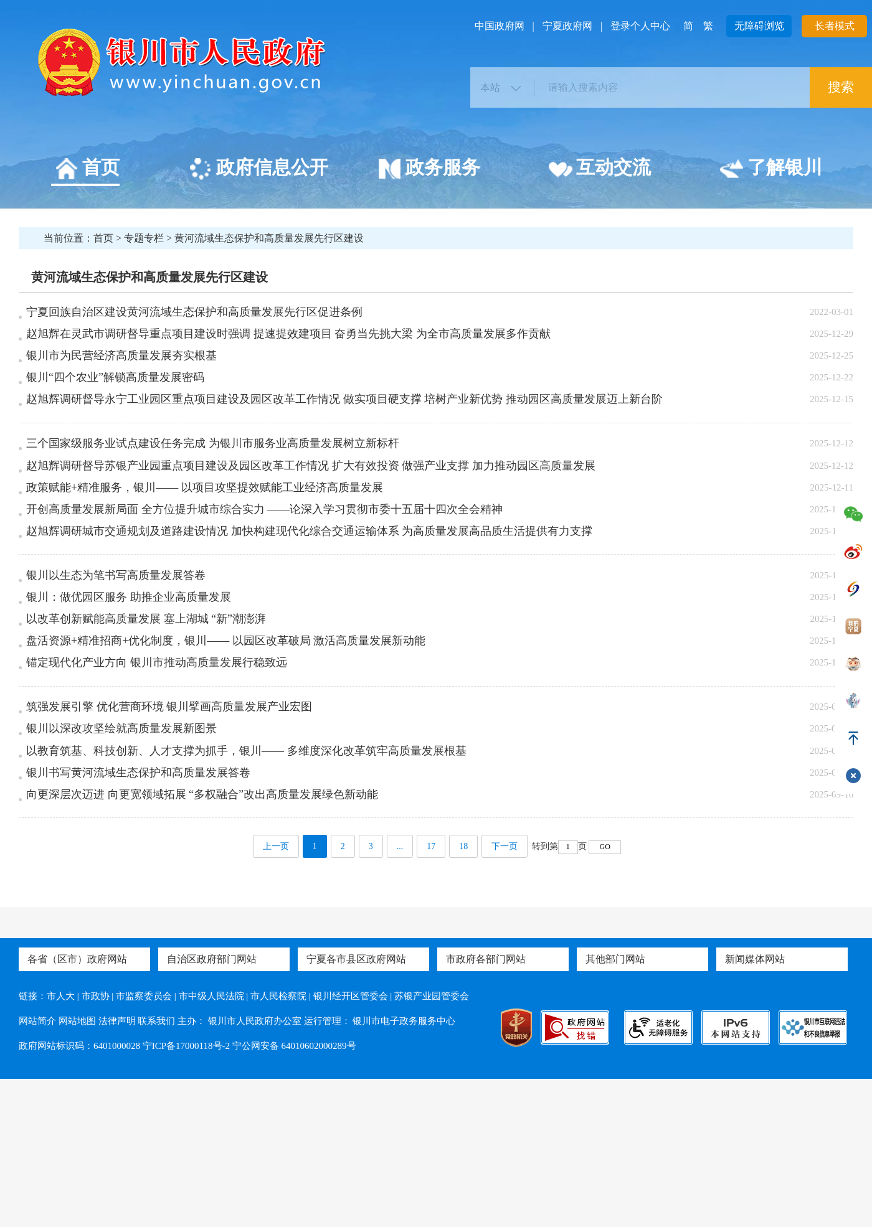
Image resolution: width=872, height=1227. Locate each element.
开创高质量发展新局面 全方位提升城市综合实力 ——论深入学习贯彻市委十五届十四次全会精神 (264, 568)
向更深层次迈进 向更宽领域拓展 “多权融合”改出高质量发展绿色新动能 (202, 933)
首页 (87, 169)
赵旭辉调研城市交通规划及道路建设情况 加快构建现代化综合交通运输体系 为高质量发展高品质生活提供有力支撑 (309, 596)
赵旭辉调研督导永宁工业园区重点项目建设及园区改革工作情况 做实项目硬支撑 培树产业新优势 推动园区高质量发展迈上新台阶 (344, 427)
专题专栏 (144, 238)
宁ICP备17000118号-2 (186, 1194)
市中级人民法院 (211, 1144)
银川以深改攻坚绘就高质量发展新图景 (121, 849)
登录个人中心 (640, 26)
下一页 (504, 994)
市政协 (96, 1144)
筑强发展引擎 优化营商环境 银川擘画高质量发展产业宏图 (169, 821)
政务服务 (428, 169)
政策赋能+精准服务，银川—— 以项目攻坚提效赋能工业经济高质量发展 (204, 540)
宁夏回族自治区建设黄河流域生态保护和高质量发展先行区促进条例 (194, 315)
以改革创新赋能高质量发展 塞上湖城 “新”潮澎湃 (146, 708)
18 (463, 994)
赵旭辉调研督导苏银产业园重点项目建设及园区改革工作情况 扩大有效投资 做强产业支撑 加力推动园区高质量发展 (310, 511)
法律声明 (117, 1169)
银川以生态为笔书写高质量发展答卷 (116, 652)
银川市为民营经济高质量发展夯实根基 (121, 371)
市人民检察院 (278, 1144)
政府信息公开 (258, 169)
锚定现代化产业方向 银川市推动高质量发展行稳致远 (156, 764)
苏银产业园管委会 (431, 1144)
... (400, 994)
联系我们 (156, 1169)
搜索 (841, 87)
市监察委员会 (144, 1144)
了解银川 (770, 169)
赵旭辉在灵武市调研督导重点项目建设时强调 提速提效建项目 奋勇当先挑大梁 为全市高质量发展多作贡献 (288, 343)
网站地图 (77, 1169)
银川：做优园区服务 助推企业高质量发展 (128, 680)
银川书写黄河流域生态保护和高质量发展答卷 (138, 905)
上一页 (276, 994)
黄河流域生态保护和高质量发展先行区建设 (269, 238)
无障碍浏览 (759, 26)
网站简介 (37, 1169)
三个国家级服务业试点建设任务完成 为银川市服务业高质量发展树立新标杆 (212, 483)
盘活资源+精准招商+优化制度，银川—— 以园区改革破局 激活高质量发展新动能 (225, 736)
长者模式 (835, 26)
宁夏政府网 (567, 26)
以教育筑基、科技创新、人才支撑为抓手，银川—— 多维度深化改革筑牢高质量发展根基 (246, 877)
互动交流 (599, 169)
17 (431, 994)
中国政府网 (499, 26)
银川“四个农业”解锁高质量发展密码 (115, 399)
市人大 (61, 1144)
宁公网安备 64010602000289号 (294, 1194)
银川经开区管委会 (350, 1144)
